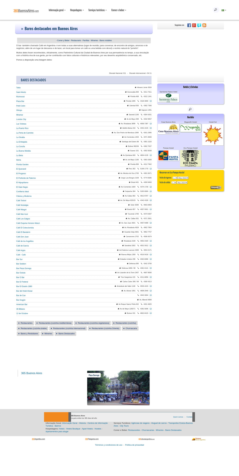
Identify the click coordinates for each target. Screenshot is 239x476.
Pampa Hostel (168, 148)
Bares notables (106, 40)
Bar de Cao (21, 295)
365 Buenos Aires (31, 373)
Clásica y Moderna (23, 196)
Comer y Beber (63, 40)
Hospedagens (77, 10)
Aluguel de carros (159, 423)
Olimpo (19, 110)
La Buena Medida (23, 151)
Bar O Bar (20, 277)
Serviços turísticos (97, 10)
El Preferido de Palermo (26, 178)
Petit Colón (20, 106)
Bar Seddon (21, 264)
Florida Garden (22, 164)
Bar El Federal (22, 282)
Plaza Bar (20, 101)
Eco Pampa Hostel (191, 148)
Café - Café (21, 255)
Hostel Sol (213, 122)
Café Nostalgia (22, 205)
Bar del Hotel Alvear (24, 291)
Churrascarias (148, 430)
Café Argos (20, 250)
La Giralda (20, 137)
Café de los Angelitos (25, 241)
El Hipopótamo (22, 182)
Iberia (18, 160)
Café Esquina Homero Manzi (28, 223)
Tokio (18, 88)
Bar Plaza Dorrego (23, 268)
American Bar (21, 304)
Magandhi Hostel (190, 122)
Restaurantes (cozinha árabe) (34, 328)
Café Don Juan (22, 237)
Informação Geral (69, 423)
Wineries (94, 40)
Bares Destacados (67, 333)
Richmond (20, 97)
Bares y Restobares (29, 333)
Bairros (58, 426)
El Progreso (21, 173)
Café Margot (21, 210)
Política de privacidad (134, 445)
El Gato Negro (22, 187)
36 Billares (20, 309)
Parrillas (86, 40)
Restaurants (76, 40)
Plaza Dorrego (94, 375)
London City (21, 119)
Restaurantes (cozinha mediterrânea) (55, 323)
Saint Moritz (21, 92)
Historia (82, 423)
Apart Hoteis (87, 429)
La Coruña (20, 146)
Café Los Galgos (23, 219)
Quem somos (178, 417)
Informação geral (57, 10)
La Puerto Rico (22, 128)
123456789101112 (183, 178)
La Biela (19, 155)
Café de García (22, 246)
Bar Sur (19, 259)
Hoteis (61, 429)
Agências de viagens (140, 423)
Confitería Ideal (22, 191)
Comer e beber (118, 10)
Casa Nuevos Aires (168, 122)
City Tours (124, 426)
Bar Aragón (20, 300)
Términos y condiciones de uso (108, 445)
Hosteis (98, 429)
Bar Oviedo (20, 273)
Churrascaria (131, 328)
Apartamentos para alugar (57, 431)
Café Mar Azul (22, 214)
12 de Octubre (22, 313)
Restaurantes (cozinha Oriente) (105, 328)
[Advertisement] (190, 52)
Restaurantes (26, 323)
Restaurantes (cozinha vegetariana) (93, 323)
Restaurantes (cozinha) (126, 323)
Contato (190, 417)
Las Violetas (21, 124)
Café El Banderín (23, 232)
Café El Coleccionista (25, 228)
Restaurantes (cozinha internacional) (69, 328)
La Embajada (21, 142)
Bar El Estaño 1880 (24, 286)
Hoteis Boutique (73, 429)
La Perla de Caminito (24, 133)
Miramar (19, 115)
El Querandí (21, 169)
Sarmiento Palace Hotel (168, 92)
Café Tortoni (21, 201)
